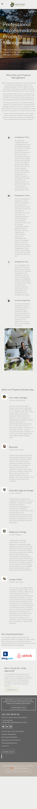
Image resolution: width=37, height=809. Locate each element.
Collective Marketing (20, 768)
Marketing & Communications (10, 740)
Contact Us (5, 746)
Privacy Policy (6, 731)
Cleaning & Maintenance (9, 743)
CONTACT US (12, 690)
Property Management (8, 734)
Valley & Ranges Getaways (13, 756)
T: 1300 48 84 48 (7, 720)
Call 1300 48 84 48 (10, 714)
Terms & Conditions (18, 731)
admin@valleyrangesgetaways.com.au (14, 722)
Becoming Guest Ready (9, 737)
